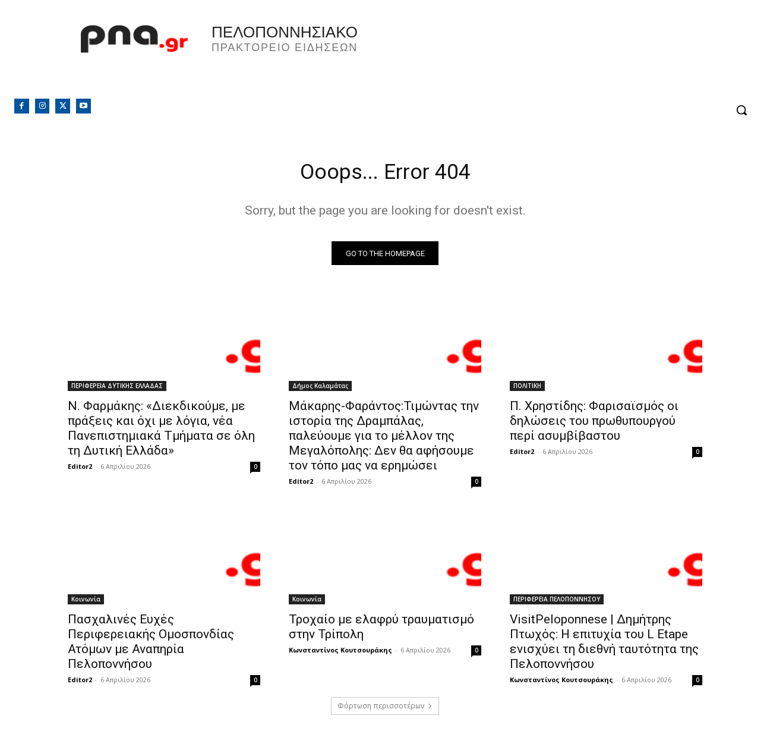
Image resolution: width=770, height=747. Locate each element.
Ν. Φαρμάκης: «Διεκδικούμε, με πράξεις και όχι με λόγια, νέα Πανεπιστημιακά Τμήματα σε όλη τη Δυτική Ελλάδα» (161, 431)
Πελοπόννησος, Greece (550, 56)
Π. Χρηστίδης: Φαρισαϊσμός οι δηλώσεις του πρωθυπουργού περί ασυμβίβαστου (594, 424)
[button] (741, 110)
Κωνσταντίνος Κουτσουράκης (340, 653)
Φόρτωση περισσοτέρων (385, 709)
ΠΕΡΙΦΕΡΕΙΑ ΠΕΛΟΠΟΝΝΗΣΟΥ (556, 602)
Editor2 (80, 469)
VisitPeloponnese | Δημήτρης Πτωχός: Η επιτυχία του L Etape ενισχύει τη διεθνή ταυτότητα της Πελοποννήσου (604, 645)
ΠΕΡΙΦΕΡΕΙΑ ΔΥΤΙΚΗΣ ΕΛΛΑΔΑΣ (117, 389)
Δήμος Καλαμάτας (320, 389)
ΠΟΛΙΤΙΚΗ (527, 389)
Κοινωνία (85, 602)
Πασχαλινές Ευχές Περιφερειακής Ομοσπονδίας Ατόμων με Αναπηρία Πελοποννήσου (151, 645)
